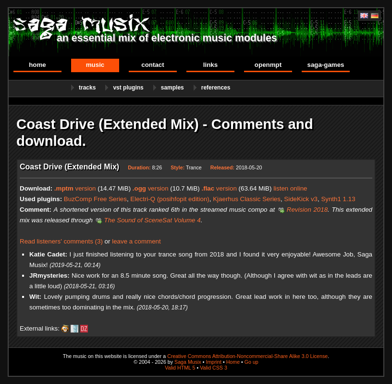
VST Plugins (128, 87)
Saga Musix (187, 362)
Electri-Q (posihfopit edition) (169, 199)
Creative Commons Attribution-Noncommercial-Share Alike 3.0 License (247, 356)
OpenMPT (268, 64)
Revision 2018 (307, 209)
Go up (251, 362)
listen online (290, 188)
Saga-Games (325, 64)
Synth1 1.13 (338, 199)
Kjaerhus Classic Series (247, 199)
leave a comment (136, 241)
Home (37, 64)
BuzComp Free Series (95, 199)
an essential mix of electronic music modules (167, 38)
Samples (172, 87)
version (75, 188)
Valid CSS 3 (213, 368)
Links (210, 64)
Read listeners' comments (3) (61, 241)
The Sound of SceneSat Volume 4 (152, 220)
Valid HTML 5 (180, 368)
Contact (152, 64)
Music (95, 64)
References (216, 87)
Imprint (213, 362)
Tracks (87, 87)
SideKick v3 (301, 199)
